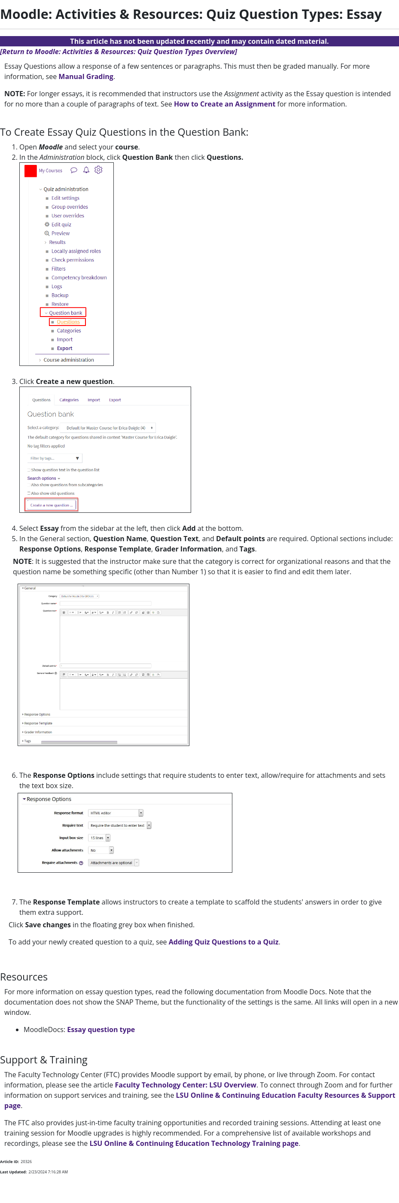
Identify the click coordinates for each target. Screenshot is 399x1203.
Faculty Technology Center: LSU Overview (185, 1085)
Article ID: (9, 1161)
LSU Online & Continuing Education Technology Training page (193, 1143)
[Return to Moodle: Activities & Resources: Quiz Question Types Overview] (118, 51)
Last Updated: (13, 1172)
